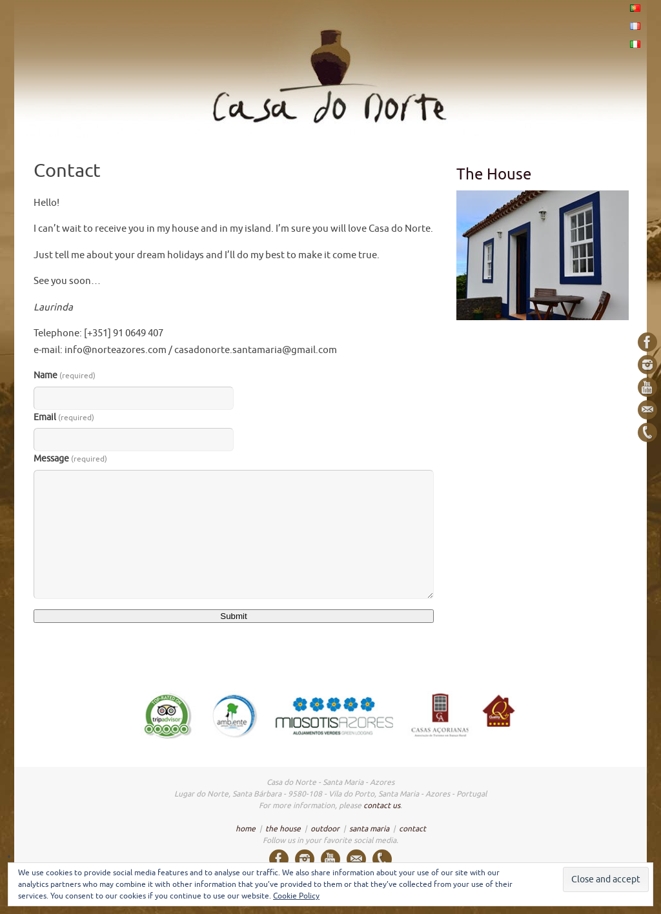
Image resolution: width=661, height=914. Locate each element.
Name (65, 375)
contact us (381, 805)
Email (64, 417)
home (246, 829)
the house (283, 829)
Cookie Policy (296, 896)
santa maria (369, 829)
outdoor (325, 829)
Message (70, 458)
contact (412, 829)
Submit (233, 616)
